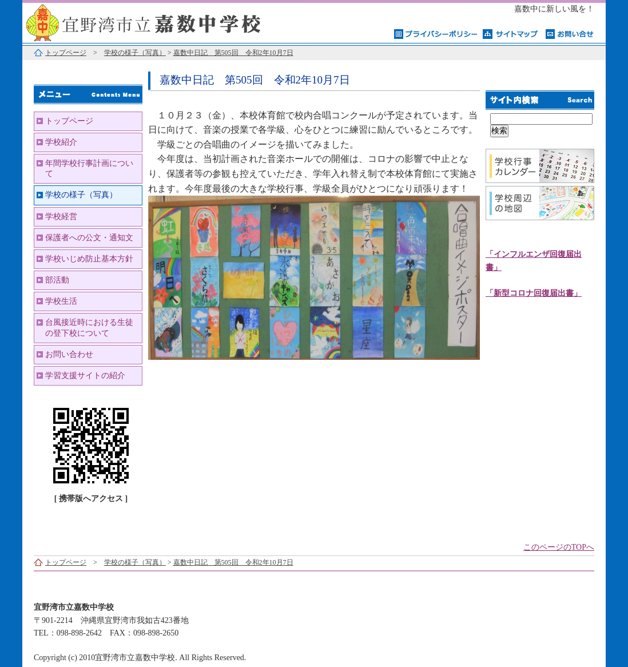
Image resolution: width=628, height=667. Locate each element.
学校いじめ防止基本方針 (89, 259)
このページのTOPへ (558, 547)
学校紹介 (61, 142)
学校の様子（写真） (135, 53)
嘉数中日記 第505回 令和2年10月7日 (233, 53)
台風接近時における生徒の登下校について (89, 327)
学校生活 (61, 301)
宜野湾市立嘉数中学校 (165, 21)
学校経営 (61, 216)
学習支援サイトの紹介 (85, 375)
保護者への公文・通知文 (89, 237)
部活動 (57, 280)
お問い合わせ (69, 354)
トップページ (65, 53)
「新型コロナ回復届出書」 (534, 293)
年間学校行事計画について (89, 168)
